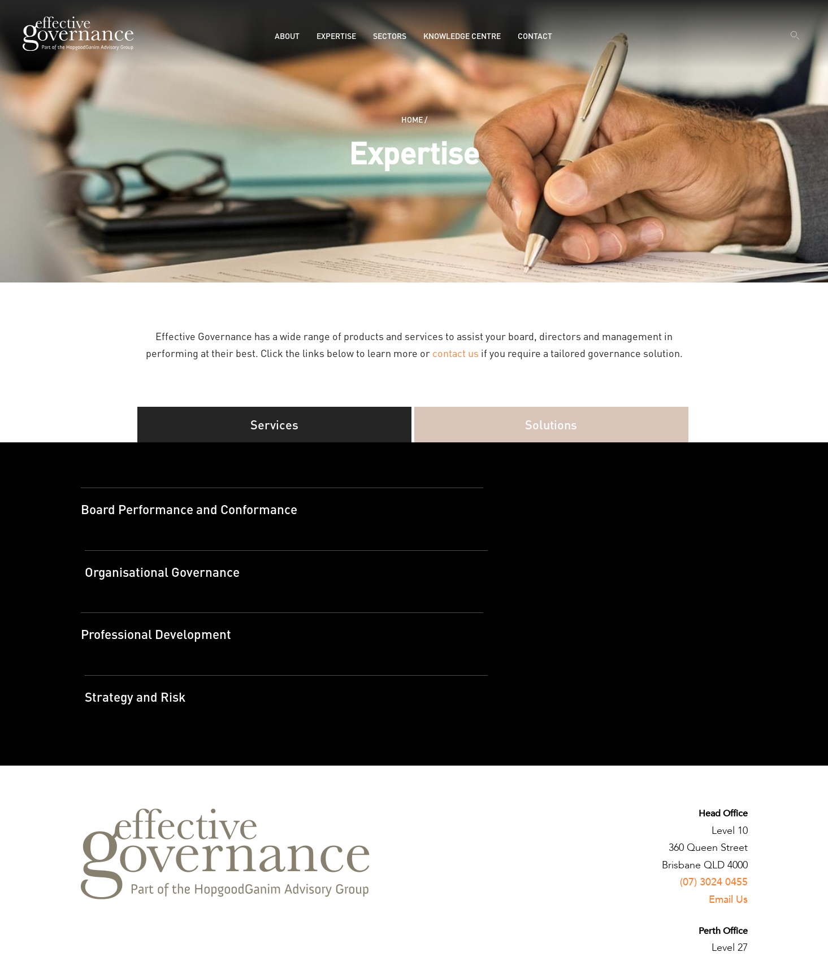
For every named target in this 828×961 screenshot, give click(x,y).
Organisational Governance (503, 514)
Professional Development (161, 583)
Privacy (94, 943)
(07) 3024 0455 (714, 773)
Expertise (336, 36)
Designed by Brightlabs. (341, 943)
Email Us (728, 791)
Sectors (389, 36)
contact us (455, 352)
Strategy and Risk (473, 583)
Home (412, 119)
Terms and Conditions (153, 943)
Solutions (551, 426)
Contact (535, 36)
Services (274, 426)
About (287, 36)
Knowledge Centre (462, 36)
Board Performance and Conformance (198, 514)
